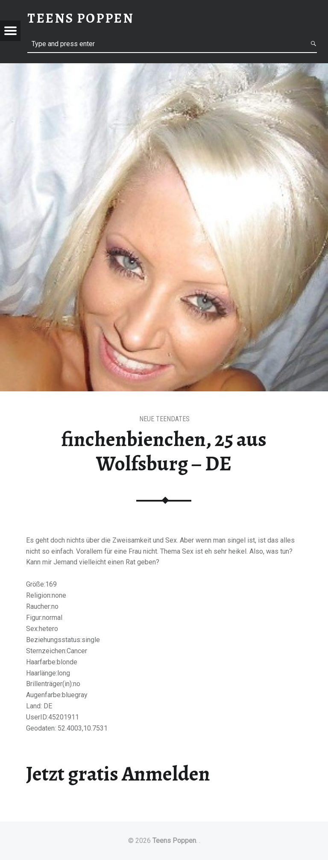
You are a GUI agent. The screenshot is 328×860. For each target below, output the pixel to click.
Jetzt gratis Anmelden (118, 774)
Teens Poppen (174, 841)
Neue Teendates (164, 419)
